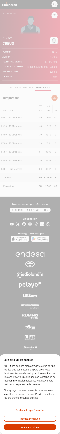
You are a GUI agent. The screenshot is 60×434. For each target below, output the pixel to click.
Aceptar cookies (30, 427)
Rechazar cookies (30, 418)
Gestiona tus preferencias (30, 410)
